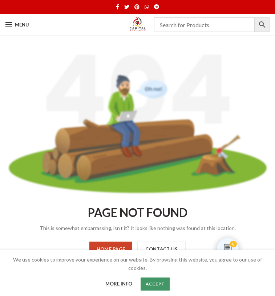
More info (118, 284)
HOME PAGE (111, 249)
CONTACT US (161, 249)
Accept (155, 284)
